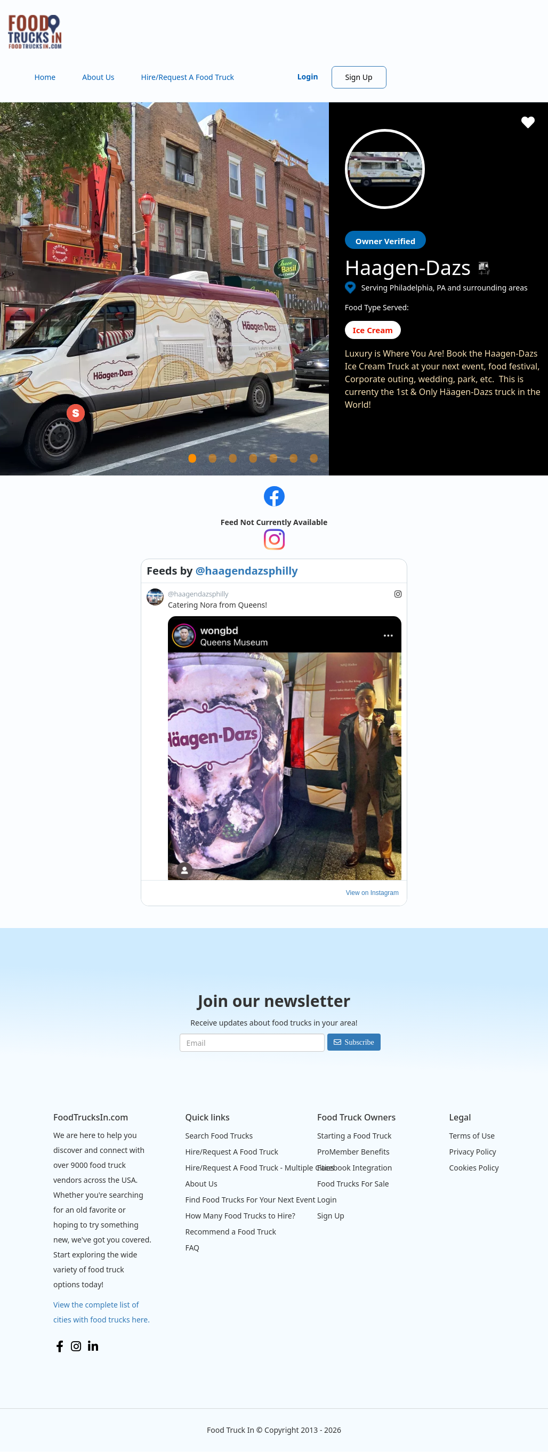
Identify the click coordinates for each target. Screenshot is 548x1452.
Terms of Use (472, 1136)
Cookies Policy (473, 1168)
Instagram (76, 1346)
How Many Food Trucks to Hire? (240, 1216)
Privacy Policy (472, 1152)
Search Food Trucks (219, 1136)
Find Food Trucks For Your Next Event (250, 1200)
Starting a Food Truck (354, 1136)
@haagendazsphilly (247, 570)
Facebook (59, 1346)
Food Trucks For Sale (353, 1184)
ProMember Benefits (353, 1152)
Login (307, 76)
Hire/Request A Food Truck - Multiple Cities (259, 1168)
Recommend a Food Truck (230, 1232)
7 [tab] (327, 471)
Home (44, 77)
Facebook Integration (354, 1168)
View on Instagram (372, 893)
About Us (98, 77)
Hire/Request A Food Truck (188, 77)
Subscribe (359, 1042)
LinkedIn (93, 1346)
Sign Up (359, 77)
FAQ (192, 1248)
